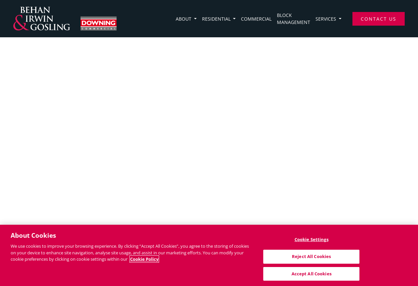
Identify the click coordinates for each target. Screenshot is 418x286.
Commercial (256, 19)
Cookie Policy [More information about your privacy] (144, 260)
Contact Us (378, 19)
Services (326, 19)
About (184, 19)
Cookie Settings (311, 241)
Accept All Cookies (311, 275)
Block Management (293, 18)
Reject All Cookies (311, 258)
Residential (217, 19)
